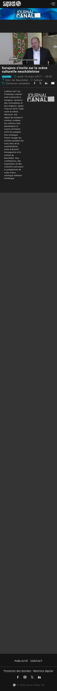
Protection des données (17, 671)
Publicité (21, 661)
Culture (6, 77)
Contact (36, 661)
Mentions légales (43, 671)
